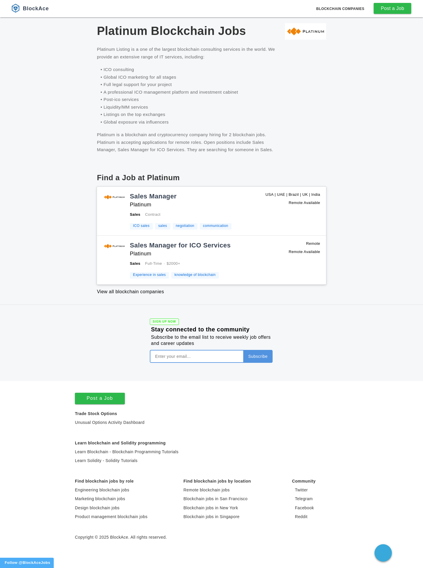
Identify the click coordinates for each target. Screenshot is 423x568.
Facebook (304, 507)
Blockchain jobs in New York (210, 507)
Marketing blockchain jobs (100, 498)
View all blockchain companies (130, 291)
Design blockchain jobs (97, 507)
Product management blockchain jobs (111, 516)
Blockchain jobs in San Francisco (215, 498)
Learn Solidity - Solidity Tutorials (106, 460)
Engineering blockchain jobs (102, 490)
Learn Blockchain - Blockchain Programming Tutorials (127, 451)
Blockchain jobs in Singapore (211, 516)
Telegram (304, 498)
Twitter (301, 490)
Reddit (301, 516)
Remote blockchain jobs (206, 490)
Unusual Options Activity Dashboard (110, 422)
